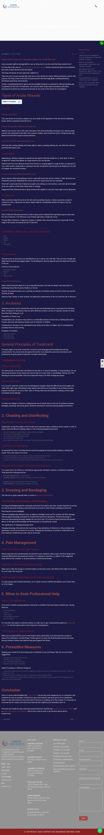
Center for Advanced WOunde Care (61, 832)
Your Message (90, 788)
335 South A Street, (34, 760)
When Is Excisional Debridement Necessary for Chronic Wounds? (89, 64)
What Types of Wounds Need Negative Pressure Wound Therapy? (89, 84)
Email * (90, 751)
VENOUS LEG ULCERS (61, 747)
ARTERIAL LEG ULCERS (61, 750)
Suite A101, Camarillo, (35, 773)
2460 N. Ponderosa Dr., (35, 771)
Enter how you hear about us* (90, 779)
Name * (90, 742)
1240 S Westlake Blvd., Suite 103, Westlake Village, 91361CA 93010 (38, 786)
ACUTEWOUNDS (59, 744)
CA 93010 (30, 776)
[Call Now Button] (102, 43)
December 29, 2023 (8, 54)
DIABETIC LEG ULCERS (61, 753)
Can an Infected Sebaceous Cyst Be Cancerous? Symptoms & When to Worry (90, 57)
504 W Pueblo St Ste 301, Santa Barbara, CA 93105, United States (38, 800)
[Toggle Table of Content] (18, 101)
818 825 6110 (6, 780)
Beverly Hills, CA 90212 (35, 815)
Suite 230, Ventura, (34, 748)
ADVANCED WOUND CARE (62, 756)
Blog (18, 54)
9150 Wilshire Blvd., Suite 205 (37, 812)
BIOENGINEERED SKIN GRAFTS (64, 766)
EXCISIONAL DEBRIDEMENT (63, 760)
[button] (100, 830)
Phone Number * (90, 761)
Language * (90, 771)
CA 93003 (30, 751)
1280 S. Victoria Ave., (34, 746)
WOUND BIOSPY (59, 763)
